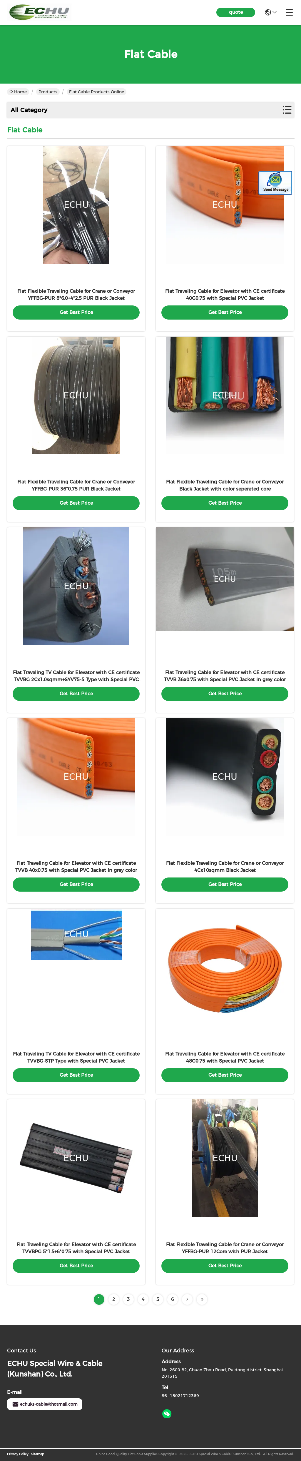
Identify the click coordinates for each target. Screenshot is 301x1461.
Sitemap (37, 1454)
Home (18, 91)
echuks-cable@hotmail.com (45, 1404)
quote (236, 12)
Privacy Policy (18, 1454)
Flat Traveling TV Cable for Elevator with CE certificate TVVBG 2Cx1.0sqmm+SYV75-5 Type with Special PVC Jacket (76, 679)
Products (48, 91)
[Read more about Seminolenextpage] (187, 1299)
